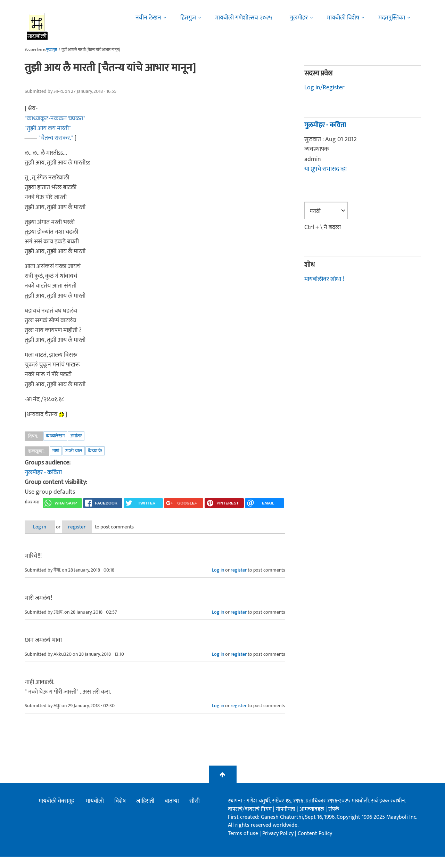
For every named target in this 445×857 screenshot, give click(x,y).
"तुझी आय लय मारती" (48, 128)
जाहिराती (145, 801)
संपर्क (333, 809)
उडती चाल (73, 451)
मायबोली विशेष (343, 18)
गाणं (55, 451)
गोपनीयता (286, 809)
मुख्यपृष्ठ (51, 50)
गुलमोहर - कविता (43, 472)
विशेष (120, 801)
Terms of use (243, 833)
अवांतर (76, 436)
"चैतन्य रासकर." (56, 138)
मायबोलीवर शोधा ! (324, 279)
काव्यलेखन (55, 436)
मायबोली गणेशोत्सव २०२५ (243, 18)
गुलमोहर (299, 18)
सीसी (194, 801)
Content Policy (315, 833)
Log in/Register (324, 87)
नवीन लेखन (148, 18)
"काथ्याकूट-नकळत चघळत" (55, 118)
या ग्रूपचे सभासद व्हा (325, 169)
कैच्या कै (95, 451)
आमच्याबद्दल (312, 809)
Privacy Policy (278, 833)
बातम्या (172, 801)
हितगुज (188, 18)
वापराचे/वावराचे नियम (250, 809)
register (86, 527)
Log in (42, 527)
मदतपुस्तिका (391, 18)
